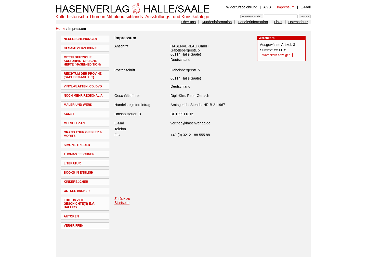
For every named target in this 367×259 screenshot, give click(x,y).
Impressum (285, 7)
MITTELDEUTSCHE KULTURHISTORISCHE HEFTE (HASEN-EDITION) (82, 61)
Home (60, 29)
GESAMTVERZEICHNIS (80, 48)
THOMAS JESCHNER (79, 154)
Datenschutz (298, 22)
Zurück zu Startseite (122, 201)
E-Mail (305, 7)
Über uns (188, 22)
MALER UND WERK (78, 105)
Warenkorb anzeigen (276, 55)
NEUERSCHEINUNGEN (80, 39)
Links (278, 22)
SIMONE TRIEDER (77, 145)
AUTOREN (71, 216)
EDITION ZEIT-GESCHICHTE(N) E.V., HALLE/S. (79, 203)
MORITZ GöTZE (75, 123)
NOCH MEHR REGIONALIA (83, 95)
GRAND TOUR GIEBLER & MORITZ (83, 134)
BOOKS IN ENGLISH (78, 172)
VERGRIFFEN (73, 225)
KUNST (69, 114)
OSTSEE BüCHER (77, 191)
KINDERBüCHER (76, 182)
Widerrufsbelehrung (241, 7)
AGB (267, 7)
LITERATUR (72, 163)
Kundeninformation (217, 22)
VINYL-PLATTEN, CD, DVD (83, 86)
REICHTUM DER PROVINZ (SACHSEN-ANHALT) (83, 75)
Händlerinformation (253, 22)
